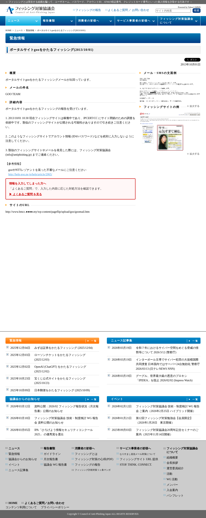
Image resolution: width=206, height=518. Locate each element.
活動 (169, 473)
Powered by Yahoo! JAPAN (189, 7)
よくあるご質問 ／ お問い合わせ (128, 10)
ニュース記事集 (155, 340)
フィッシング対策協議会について (176, 20)
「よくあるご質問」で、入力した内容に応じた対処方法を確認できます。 (70, 189)
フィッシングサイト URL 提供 (139, 459)
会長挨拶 (172, 462)
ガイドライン (52, 453)
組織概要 (172, 457)
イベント (155, 399)
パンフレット (175, 495)
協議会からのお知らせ (53, 399)
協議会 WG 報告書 (55, 464)
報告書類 (49, 20)
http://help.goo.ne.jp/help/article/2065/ (30, 174)
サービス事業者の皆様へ (134, 20)
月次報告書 (51, 459)
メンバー (172, 484)
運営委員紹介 (175, 468)
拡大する (193, 106)
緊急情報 (30, 30)
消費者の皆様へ (88, 20)
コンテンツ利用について (21, 507)
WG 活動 (172, 479)
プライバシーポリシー (55, 507)
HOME (8, 30)
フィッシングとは (86, 453)
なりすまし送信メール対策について (137, 454)
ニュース (14, 20)
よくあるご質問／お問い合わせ (44, 503)
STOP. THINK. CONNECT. (136, 464)
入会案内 (172, 490)
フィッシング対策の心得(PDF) (94, 459)
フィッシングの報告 (88, 10)
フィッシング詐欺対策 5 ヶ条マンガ (93, 470)
